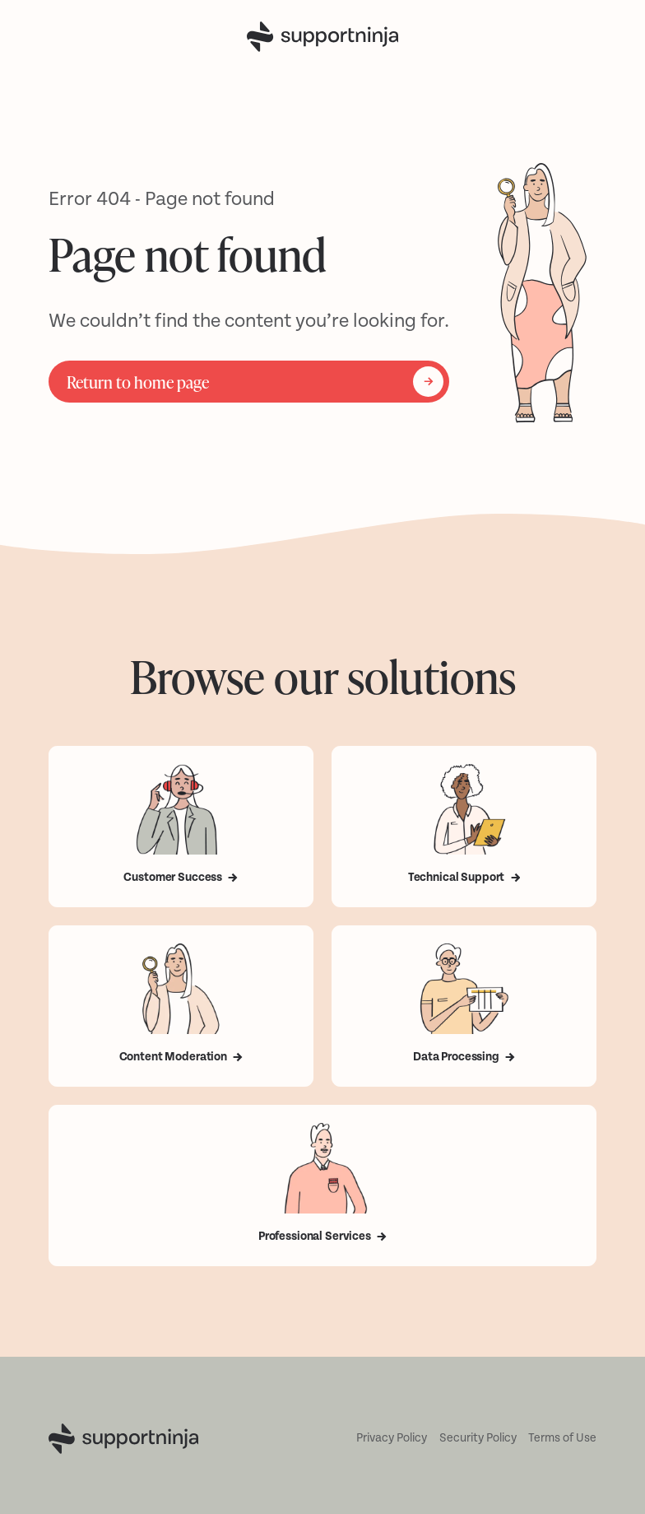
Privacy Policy (391, 1438)
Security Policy (478, 1438)
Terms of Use (562, 1438)
